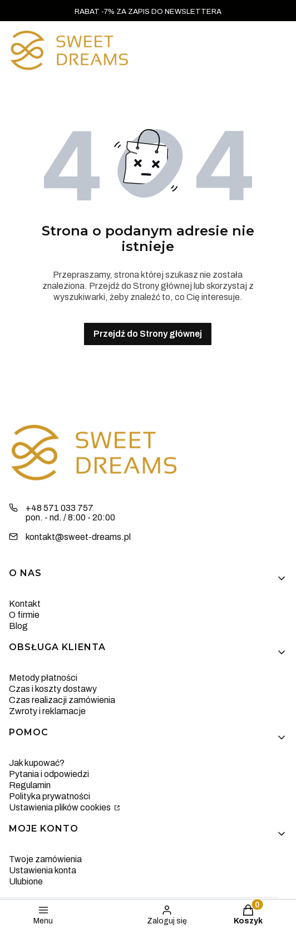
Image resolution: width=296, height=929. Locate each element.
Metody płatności (43, 677)
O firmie (24, 615)
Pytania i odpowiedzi (49, 774)
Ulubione (26, 881)
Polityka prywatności (49, 796)
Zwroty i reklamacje (47, 711)
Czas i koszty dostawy (53, 689)
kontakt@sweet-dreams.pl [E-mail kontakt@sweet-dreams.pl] (78, 537)
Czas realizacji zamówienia (62, 700)
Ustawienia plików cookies (60, 807)
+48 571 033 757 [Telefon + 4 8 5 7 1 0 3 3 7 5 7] (59, 508)
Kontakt (25, 603)
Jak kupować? (37, 763)
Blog (18, 626)
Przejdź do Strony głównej (147, 333)
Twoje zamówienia (45, 859)
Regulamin (30, 785)
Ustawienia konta (42, 870)
